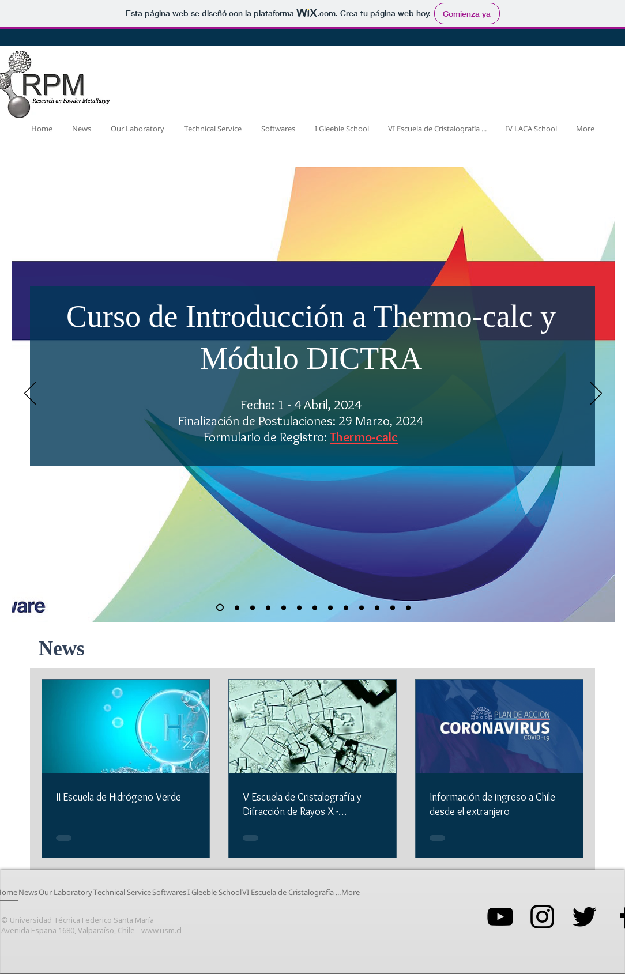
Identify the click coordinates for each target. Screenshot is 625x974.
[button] (137, 128)
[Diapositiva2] (392, 607)
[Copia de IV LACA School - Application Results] (314, 607)
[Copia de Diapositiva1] (361, 607)
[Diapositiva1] (377, 607)
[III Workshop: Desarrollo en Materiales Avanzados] (330, 607)
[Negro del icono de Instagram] (542, 917)
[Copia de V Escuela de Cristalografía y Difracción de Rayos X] (268, 607)
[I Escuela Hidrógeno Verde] (346, 607)
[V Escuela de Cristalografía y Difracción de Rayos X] (283, 607)
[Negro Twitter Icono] (584, 917)
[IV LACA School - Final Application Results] (299, 607)
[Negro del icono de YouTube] (500, 917)
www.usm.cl (161, 930)
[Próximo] (596, 394)
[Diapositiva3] (408, 607)
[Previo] (30, 394)
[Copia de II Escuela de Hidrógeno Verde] (252, 607)
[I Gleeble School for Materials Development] (237, 607)
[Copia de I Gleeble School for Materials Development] (220, 607)
